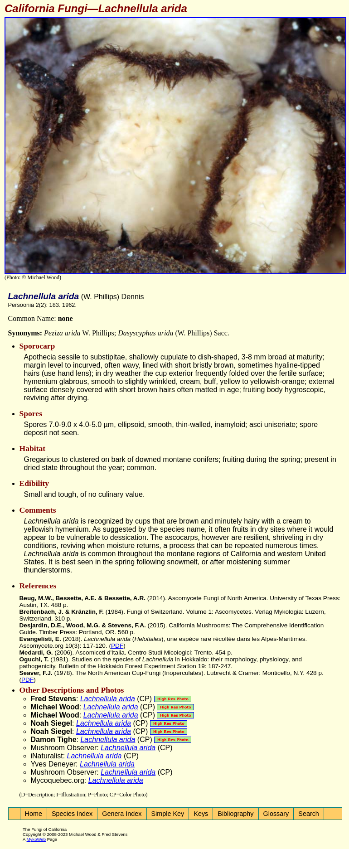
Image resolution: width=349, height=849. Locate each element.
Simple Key (167, 813)
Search (308, 813)
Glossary (276, 813)
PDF (117, 645)
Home (33, 813)
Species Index (72, 813)
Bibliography (235, 813)
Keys (201, 813)
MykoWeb (36, 839)
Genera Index (121, 813)
